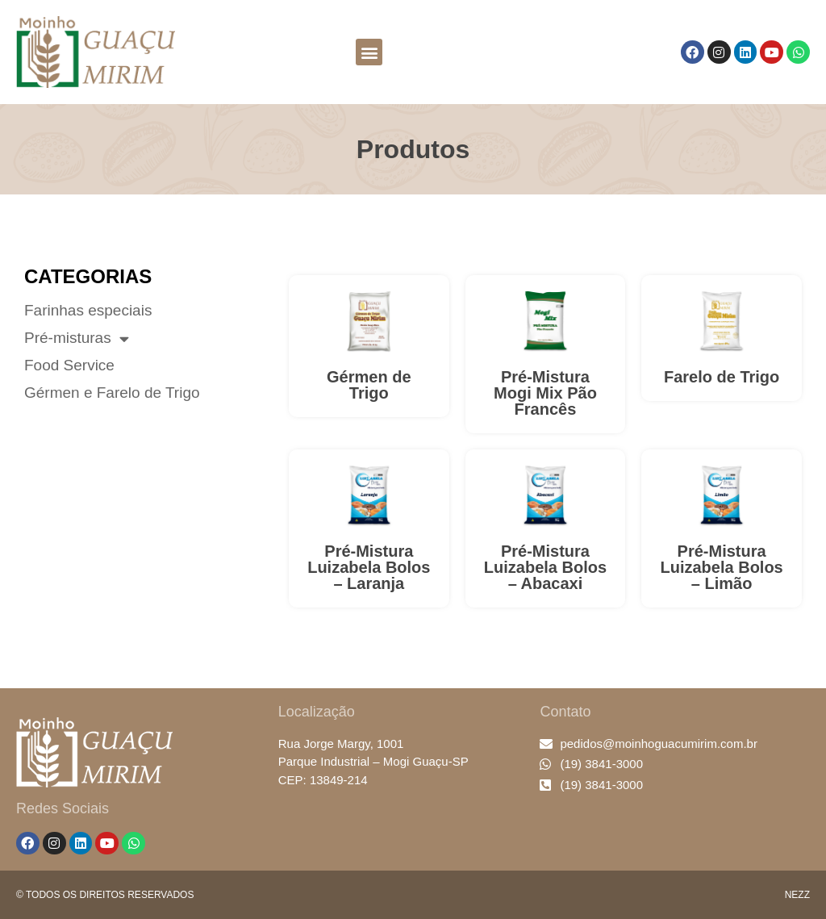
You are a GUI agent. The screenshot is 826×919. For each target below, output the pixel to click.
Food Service (69, 365)
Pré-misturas (76, 338)
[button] (369, 52)
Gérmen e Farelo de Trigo (112, 393)
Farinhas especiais (88, 311)
